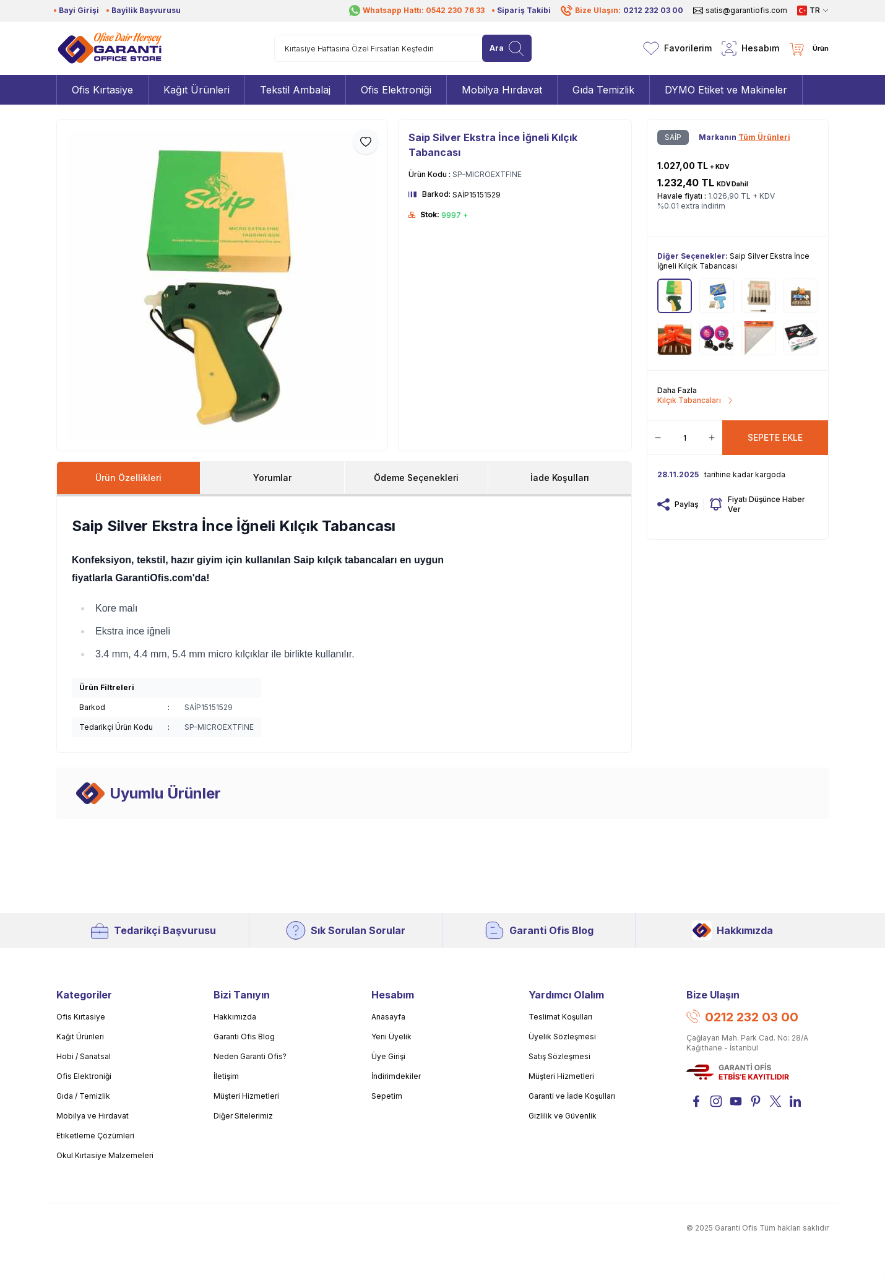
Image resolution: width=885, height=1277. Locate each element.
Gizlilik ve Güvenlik (563, 1115)
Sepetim (386, 1096)
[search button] (507, 48)
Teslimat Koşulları (560, 1016)
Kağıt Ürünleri (80, 1036)
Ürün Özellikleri (128, 477)
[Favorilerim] (677, 48)
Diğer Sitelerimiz (243, 1115)
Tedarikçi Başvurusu (152, 930)
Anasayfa (388, 1016)
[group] (222, 285)
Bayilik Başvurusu (146, 10)
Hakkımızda (732, 930)
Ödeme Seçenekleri (416, 477)
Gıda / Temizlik (83, 1096)
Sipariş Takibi (524, 10)
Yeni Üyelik (391, 1036)
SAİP (673, 137)
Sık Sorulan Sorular (345, 930)
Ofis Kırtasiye (80, 1016)
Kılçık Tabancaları (695, 400)
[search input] (403, 48)
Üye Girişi (388, 1056)
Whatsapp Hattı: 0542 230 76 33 (417, 10)
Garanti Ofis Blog (539, 930)
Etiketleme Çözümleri (95, 1135)
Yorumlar (272, 477)
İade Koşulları (559, 477)
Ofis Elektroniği (83, 1076)
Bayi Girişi (79, 10)
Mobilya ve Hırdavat (92, 1115)
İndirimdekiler (396, 1076)
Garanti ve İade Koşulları (572, 1096)
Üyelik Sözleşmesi (562, 1036)
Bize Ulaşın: (622, 10)
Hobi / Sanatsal (83, 1056)
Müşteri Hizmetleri (246, 1096)
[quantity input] (684, 437)
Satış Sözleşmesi (559, 1056)
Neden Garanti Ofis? (250, 1056)
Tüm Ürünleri (764, 137)
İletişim (226, 1076)
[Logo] (109, 48)
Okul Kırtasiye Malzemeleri (104, 1155)
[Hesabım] (750, 48)
